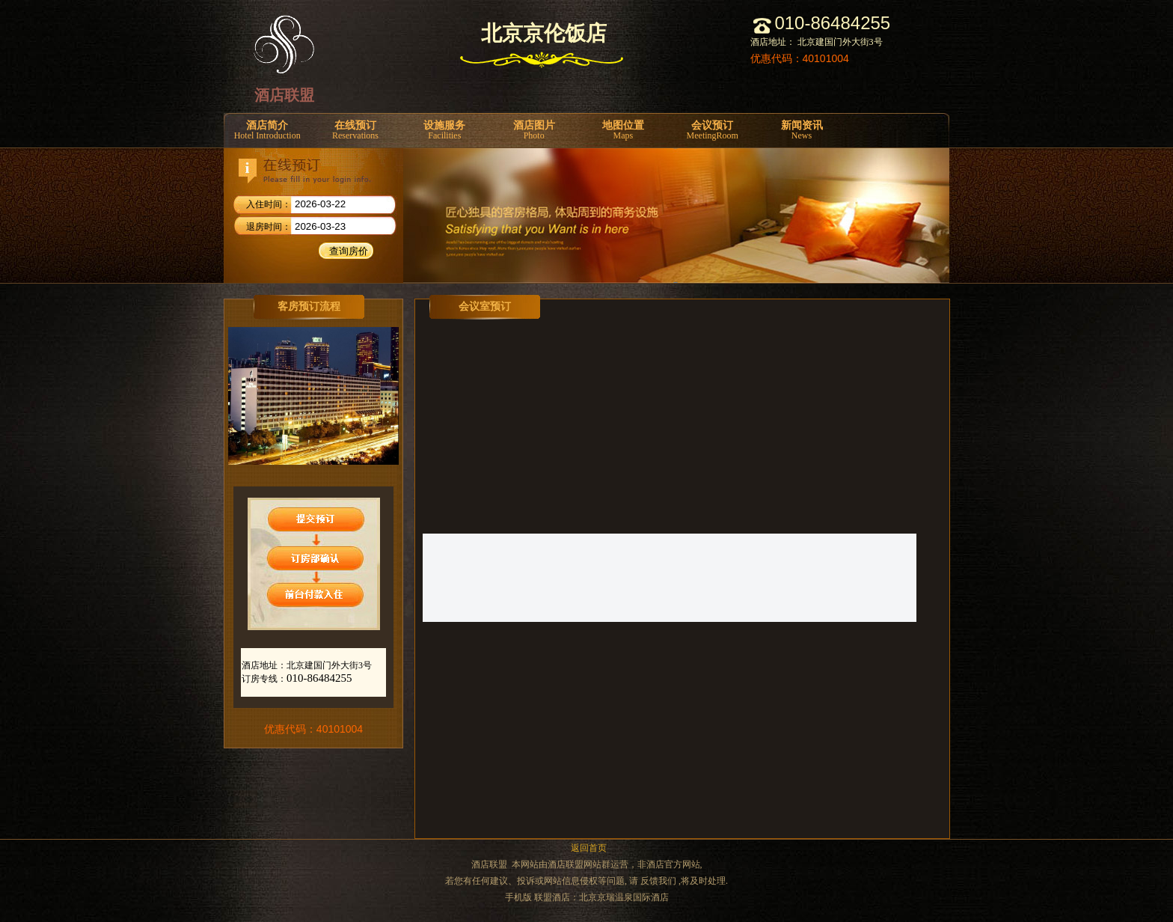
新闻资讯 (801, 130)
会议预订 (712, 130)
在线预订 (354, 130)
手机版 (518, 897)
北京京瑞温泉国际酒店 (624, 897)
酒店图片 (533, 130)
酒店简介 (267, 130)
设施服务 (444, 130)
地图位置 (622, 130)
